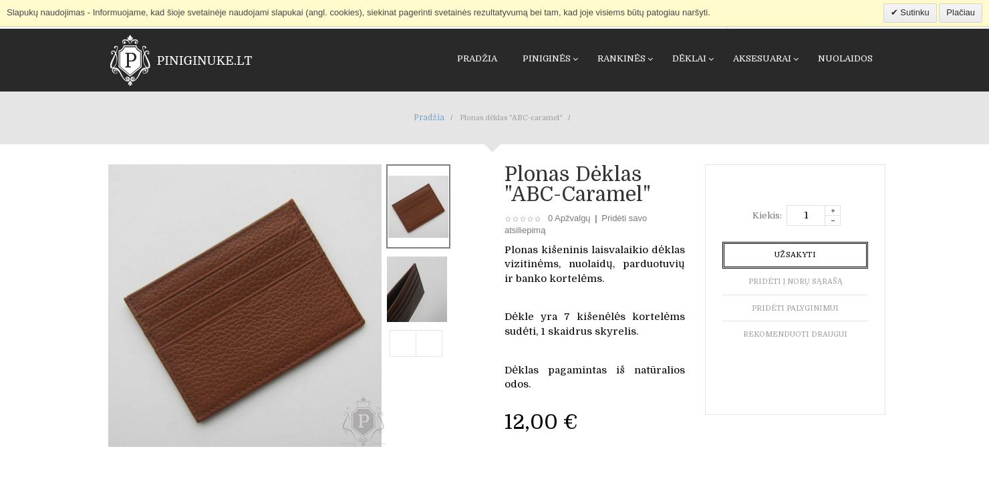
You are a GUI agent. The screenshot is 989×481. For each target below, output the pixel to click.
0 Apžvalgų (569, 218)
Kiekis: (767, 215)
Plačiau (960, 12)
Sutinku (914, 12)
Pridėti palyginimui (795, 308)
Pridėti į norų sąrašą (795, 281)
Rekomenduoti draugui (795, 334)
